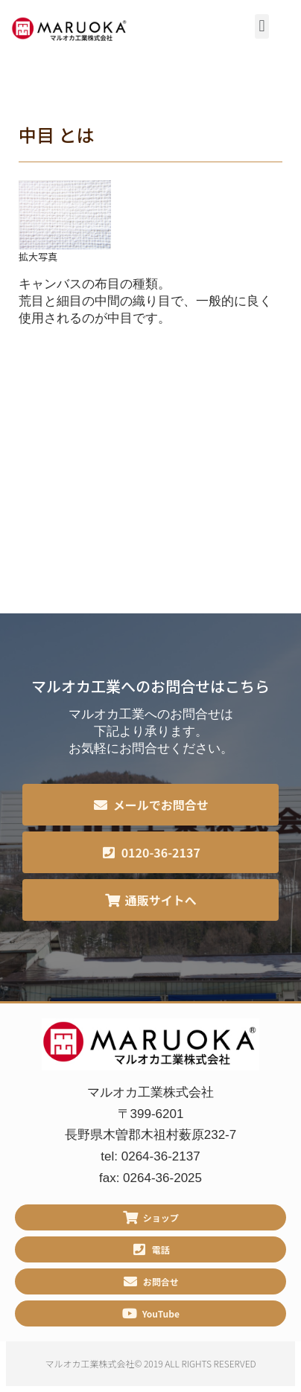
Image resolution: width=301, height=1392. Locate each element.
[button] (262, 26)
